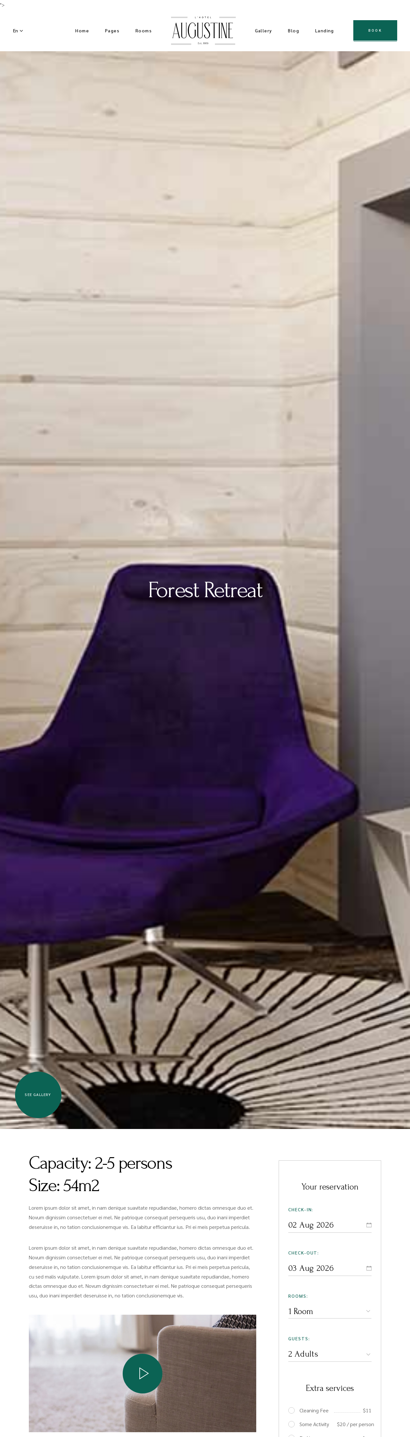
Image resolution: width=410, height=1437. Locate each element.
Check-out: (303, 1252)
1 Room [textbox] (301, 1311)
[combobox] (330, 1311)
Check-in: (301, 1209)
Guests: (299, 1338)
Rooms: (298, 1296)
